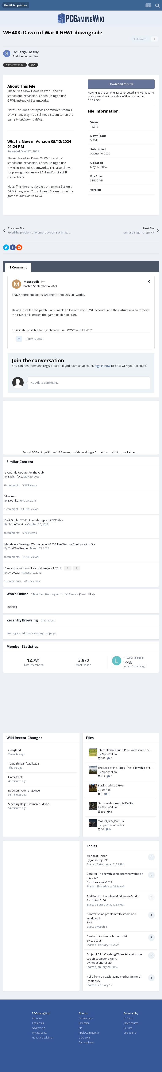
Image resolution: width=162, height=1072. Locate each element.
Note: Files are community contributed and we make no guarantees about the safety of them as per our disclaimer (121, 96)
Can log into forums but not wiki (107, 936)
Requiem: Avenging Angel (24, 790)
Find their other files (25, 56)
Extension (84, 1023)
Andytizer (14, 572)
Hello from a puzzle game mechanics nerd (113, 976)
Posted (40, 286)
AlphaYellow (109, 754)
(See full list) (86, 594)
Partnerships (86, 1018)
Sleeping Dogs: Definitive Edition (28, 803)
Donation (101, 452)
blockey (95, 980)
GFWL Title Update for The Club (24, 472)
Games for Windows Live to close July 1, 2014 (33, 568)
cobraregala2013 (101, 882)
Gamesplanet (86, 1042)
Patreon (132, 452)
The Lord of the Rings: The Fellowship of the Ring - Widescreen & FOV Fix (125, 767)
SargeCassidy (28, 52)
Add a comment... (45, 383)
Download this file (121, 84)
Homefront (15, 776)
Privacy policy (39, 1032)
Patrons (128, 1027)
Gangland (14, 749)
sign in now (102, 366)
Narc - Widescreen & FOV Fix (116, 803)
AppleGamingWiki (89, 1032)
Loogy (128, 662)
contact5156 (98, 900)
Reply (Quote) (34, 339)
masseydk (31, 282)
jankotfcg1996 (99, 859)
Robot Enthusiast (101, 962)
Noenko (13, 500)
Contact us (38, 1023)
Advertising (38, 1027)
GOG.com (84, 1037)
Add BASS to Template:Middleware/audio (113, 896)
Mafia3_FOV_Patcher (111, 820)
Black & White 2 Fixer (111, 785)
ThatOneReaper (18, 548)
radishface (15, 476)
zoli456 (12, 606)
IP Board (128, 1018)
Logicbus (96, 940)
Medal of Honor (97, 855)
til (91, 922)
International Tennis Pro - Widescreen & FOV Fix (123, 750)
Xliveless (10, 496)
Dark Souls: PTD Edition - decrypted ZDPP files (33, 520)
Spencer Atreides (113, 825)
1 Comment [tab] (18, 267)
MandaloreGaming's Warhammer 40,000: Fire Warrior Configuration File (49, 544)
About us (37, 1018)
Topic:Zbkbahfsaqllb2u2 (23, 763)
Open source (131, 1023)
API (80, 1027)
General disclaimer (43, 1037)
